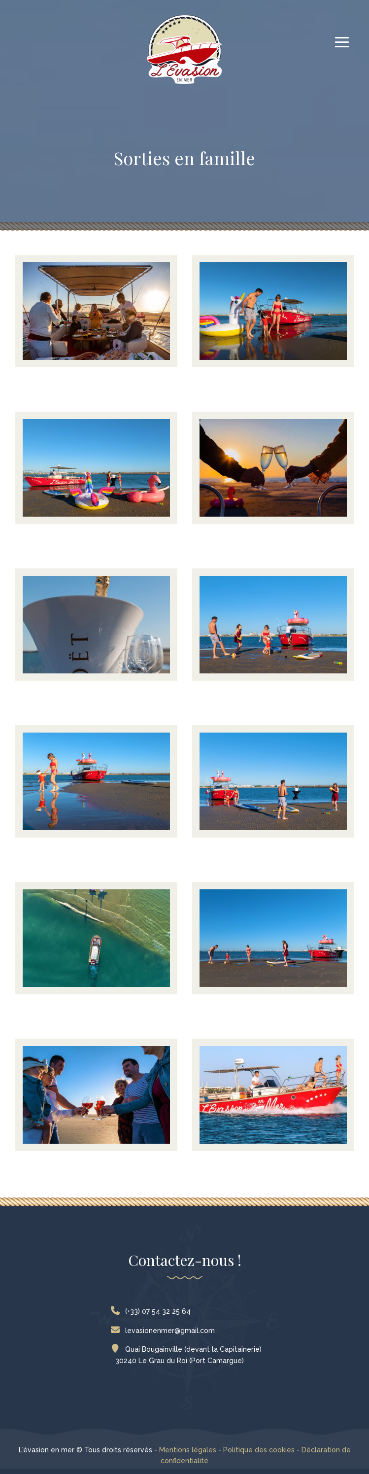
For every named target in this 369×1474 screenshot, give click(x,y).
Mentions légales (187, 1450)
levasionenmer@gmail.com (165, 1330)
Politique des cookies (259, 1450)
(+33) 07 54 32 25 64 (153, 1311)
